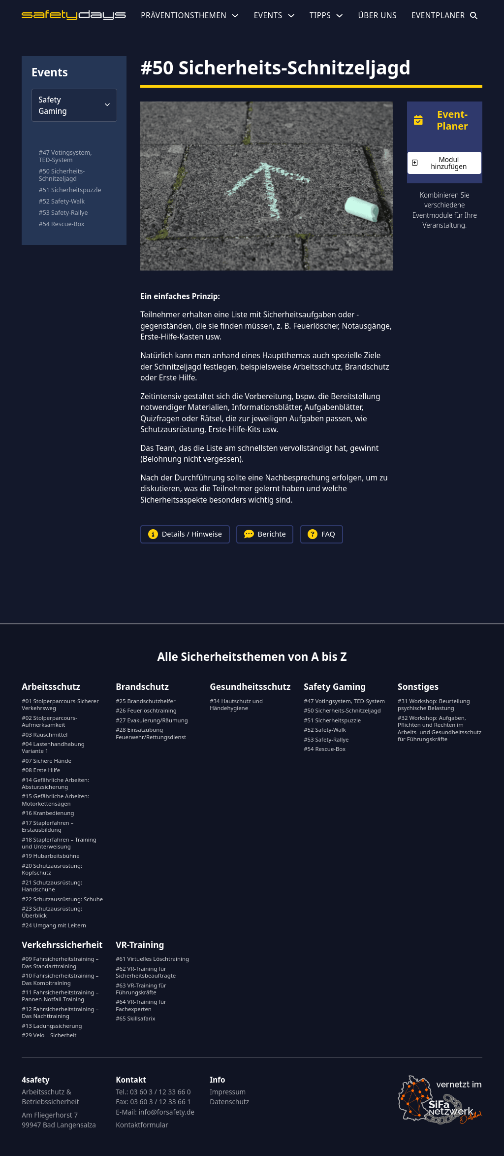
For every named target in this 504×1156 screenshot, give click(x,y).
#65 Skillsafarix (135, 1018)
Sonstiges (418, 686)
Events (268, 15)
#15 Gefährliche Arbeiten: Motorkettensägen (55, 799)
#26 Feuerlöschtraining (146, 710)
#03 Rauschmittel (44, 734)
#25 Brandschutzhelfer (145, 701)
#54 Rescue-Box (62, 224)
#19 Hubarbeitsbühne (50, 855)
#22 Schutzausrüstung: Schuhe (62, 899)
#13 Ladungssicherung (52, 1025)
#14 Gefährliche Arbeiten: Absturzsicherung (55, 783)
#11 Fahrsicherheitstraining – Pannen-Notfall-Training (60, 995)
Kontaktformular (142, 1124)
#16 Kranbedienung (48, 812)
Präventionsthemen (183, 15)
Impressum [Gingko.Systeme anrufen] (228, 1091)
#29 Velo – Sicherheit (49, 1035)
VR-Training (140, 945)
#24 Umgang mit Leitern (54, 925)
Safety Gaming (335, 686)
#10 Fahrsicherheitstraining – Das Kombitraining (60, 979)
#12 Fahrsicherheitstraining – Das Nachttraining (60, 1012)
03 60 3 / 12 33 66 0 (160, 1091)
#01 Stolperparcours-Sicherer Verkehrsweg (60, 704)
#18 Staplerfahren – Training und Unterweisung (59, 843)
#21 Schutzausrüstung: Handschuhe (52, 886)
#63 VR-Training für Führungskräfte (141, 989)
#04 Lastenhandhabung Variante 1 (53, 747)
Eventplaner (438, 15)
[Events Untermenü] (291, 15)
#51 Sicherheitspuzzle (70, 190)
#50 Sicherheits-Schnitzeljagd (62, 175)
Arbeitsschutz (51, 686)
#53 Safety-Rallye (63, 213)
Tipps (320, 15)
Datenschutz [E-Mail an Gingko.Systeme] (229, 1101)
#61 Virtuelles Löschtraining (152, 958)
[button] (74, 105)
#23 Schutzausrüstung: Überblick (52, 912)
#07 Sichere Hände (46, 760)
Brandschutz (142, 686)
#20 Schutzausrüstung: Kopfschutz (52, 869)
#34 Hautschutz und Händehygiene (236, 704)
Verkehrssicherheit (62, 945)
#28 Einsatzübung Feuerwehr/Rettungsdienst (151, 733)
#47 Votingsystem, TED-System (65, 156)
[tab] (186, 534)
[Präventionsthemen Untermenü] (235, 15)
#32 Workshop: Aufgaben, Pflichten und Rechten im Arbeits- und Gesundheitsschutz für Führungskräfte (439, 728)
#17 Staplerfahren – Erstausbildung (47, 826)
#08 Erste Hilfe (41, 770)
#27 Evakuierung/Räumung (152, 720)
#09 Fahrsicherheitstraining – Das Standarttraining (60, 962)
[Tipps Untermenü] (339, 15)
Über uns (377, 15)
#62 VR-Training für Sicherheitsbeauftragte (146, 972)
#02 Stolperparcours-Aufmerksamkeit (49, 721)
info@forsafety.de (167, 1112)
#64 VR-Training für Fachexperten (141, 1005)
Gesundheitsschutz (250, 686)
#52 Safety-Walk (62, 201)
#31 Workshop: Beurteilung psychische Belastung (434, 704)
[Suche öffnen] (473, 15)
